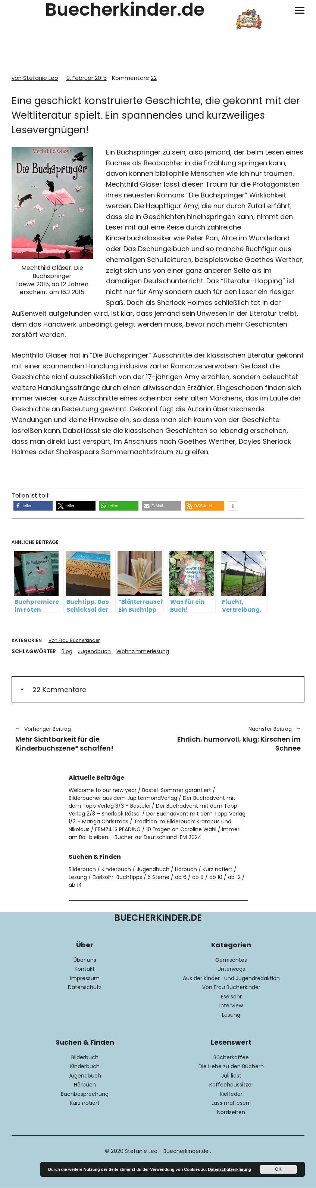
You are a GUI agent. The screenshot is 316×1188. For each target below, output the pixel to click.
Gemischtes (231, 960)
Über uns (84, 960)
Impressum (85, 978)
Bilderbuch (82, 869)
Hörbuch (186, 869)
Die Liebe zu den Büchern (231, 1066)
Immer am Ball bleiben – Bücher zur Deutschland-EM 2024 (154, 833)
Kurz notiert (217, 869)
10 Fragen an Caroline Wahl (181, 829)
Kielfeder (231, 1094)
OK (278, 1169)
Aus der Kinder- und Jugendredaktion (231, 978)
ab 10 (215, 877)
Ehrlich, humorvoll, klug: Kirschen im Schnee (233, 738)
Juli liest (231, 1075)
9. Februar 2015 (86, 78)
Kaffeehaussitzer (231, 1084)
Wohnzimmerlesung (142, 651)
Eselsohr (231, 996)
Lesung (78, 877)
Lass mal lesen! (231, 1103)
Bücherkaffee (231, 1057)
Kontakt (85, 969)
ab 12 (234, 877)
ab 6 (181, 877)
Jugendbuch (94, 651)
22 (134, 78)
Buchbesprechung (85, 1094)
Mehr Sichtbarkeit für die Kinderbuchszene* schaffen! (83, 738)
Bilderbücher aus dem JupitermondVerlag (123, 798)
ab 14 (75, 885)
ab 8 (198, 877)
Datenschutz (84, 987)
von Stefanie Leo (35, 78)
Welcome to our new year (103, 790)
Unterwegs (231, 969)
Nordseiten (231, 1112)
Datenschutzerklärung (229, 1169)
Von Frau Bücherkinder (74, 640)
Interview (231, 1005)
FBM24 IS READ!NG (118, 829)
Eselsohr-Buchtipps (117, 877)
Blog (67, 651)
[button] (33, 506)
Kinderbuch (116, 869)
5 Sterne (158, 877)
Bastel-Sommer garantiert (176, 790)
